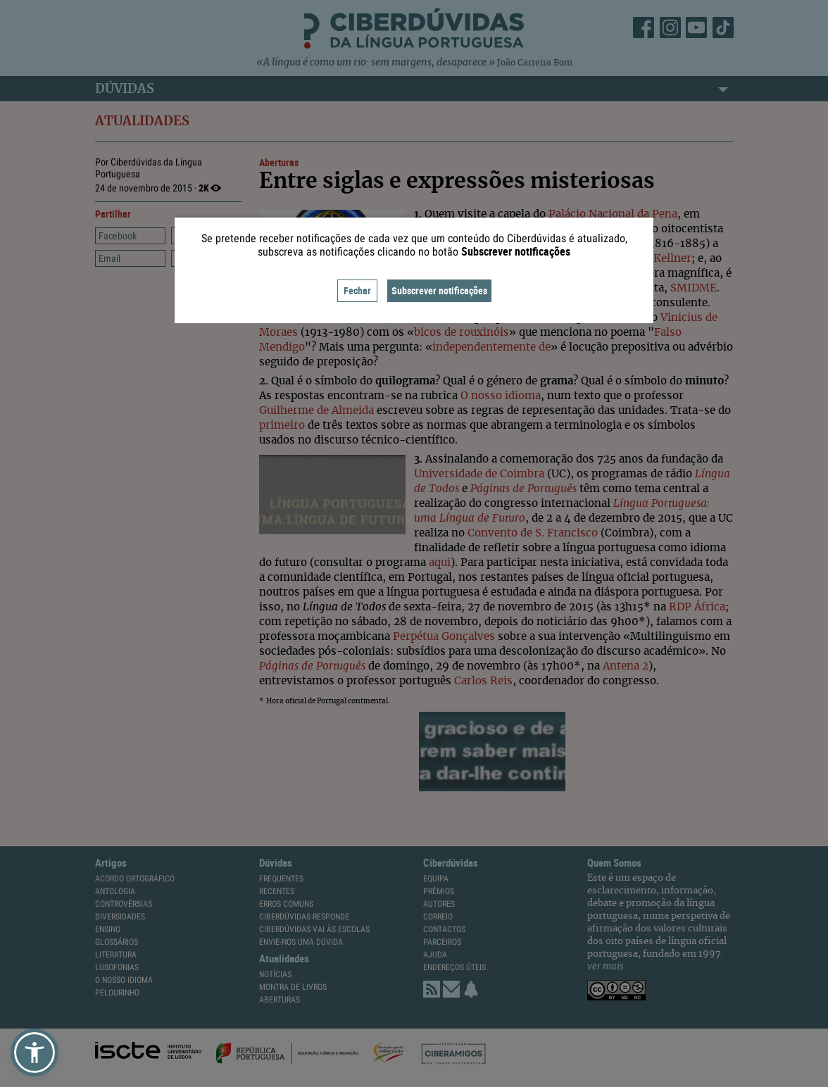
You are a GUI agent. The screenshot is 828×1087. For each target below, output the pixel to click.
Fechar (357, 290)
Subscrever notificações (439, 290)
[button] (34, 1052)
